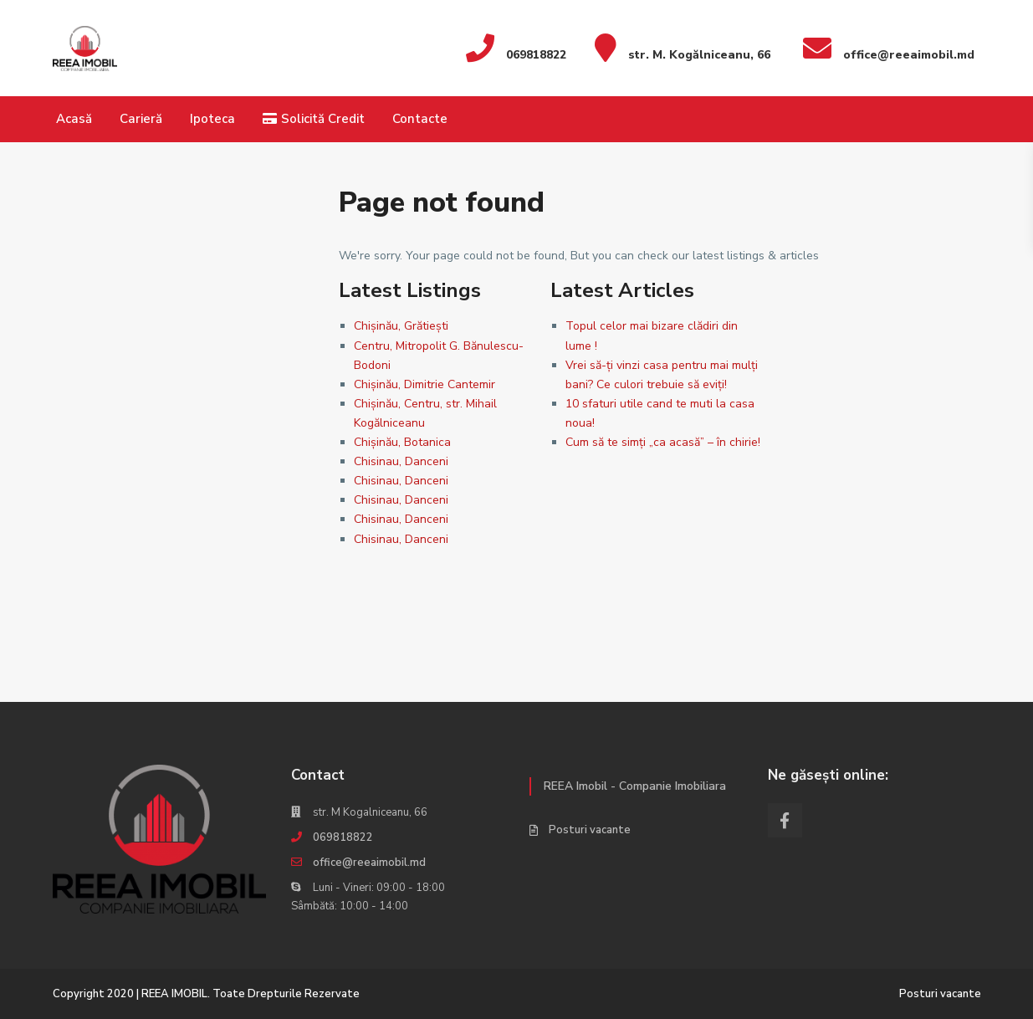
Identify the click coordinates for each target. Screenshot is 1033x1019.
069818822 (343, 837)
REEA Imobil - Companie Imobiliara (635, 786)
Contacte (419, 118)
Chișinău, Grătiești (401, 326)
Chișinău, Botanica (402, 442)
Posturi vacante (590, 829)
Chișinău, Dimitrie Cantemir (424, 384)
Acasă (74, 118)
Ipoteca (212, 118)
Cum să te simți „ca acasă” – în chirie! (662, 442)
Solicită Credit (314, 118)
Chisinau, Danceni (401, 461)
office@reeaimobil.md (369, 862)
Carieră (141, 118)
